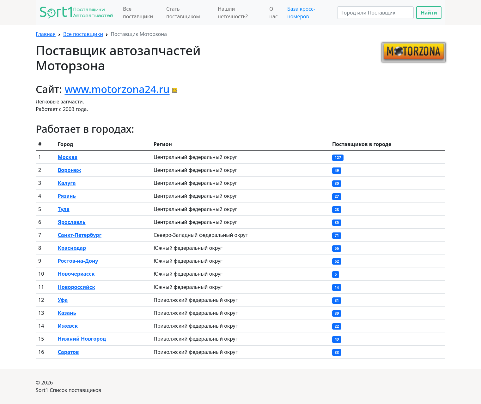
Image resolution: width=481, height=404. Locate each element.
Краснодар (72, 247)
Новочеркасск (76, 273)
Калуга (67, 182)
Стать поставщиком (183, 12)
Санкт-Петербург (79, 234)
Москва (67, 157)
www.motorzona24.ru (116, 89)
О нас (273, 12)
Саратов (68, 351)
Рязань (67, 195)
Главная (46, 34)
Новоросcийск (76, 287)
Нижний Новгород (82, 338)
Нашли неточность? (233, 12)
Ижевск (68, 325)
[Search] (375, 12)
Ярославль (72, 222)
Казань (67, 312)
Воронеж (69, 170)
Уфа (63, 299)
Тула (64, 209)
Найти (429, 12)
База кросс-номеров (301, 12)
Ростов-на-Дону (78, 260)
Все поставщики (138, 12)
